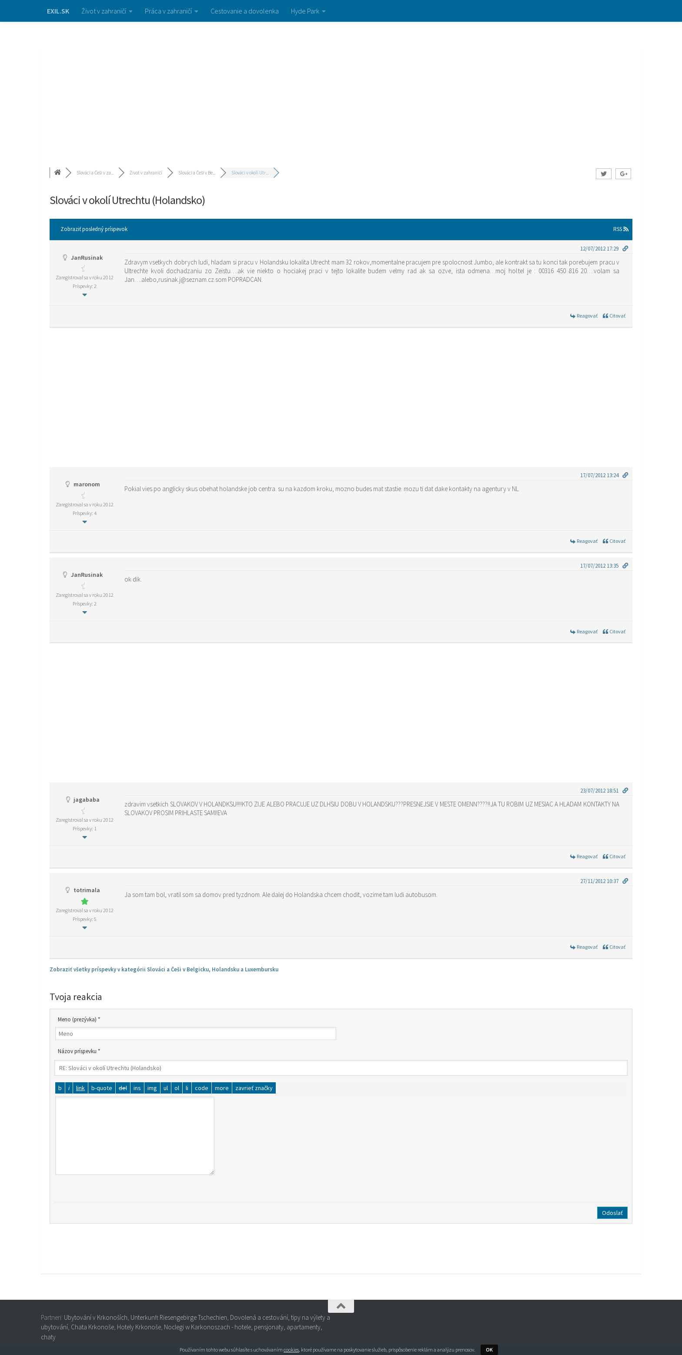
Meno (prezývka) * (79, 1019)
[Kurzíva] (69, 1088)
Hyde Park (305, 11)
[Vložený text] (137, 1088)
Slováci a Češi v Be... (196, 173)
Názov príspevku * (79, 1051)
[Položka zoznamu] (187, 1088)
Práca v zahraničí (168, 11)
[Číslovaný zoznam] (176, 1088)
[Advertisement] (341, 87)
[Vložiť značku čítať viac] (222, 1088)
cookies (291, 1349)
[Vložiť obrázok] (152, 1088)
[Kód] (201, 1088)
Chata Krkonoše (92, 1327)
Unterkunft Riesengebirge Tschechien (178, 1317)
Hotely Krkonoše (139, 1327)
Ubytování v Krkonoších (95, 1317)
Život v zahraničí (103, 11)
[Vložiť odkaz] (80, 1088)
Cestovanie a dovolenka (245, 11)
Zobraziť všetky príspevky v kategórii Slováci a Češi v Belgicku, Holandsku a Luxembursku (164, 969)
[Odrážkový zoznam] (165, 1088)
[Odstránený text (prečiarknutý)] (123, 1088)
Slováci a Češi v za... (95, 173)
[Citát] (101, 1088)
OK (489, 1349)
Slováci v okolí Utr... (249, 173)
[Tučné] (60, 1088)
